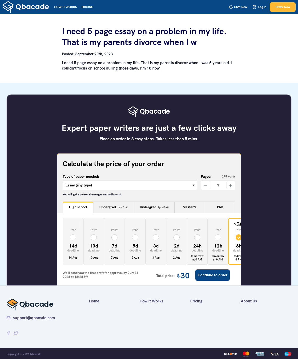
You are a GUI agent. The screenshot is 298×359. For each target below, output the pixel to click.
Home (94, 301)
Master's (190, 207)
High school (78, 207)
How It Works (65, 7)
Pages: (206, 176)
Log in (259, 7)
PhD (220, 207)
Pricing (87, 7)
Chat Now (238, 7)
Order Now (282, 7)
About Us (249, 301)
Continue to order (212, 275)
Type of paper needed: (81, 176)
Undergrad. (113, 207)
